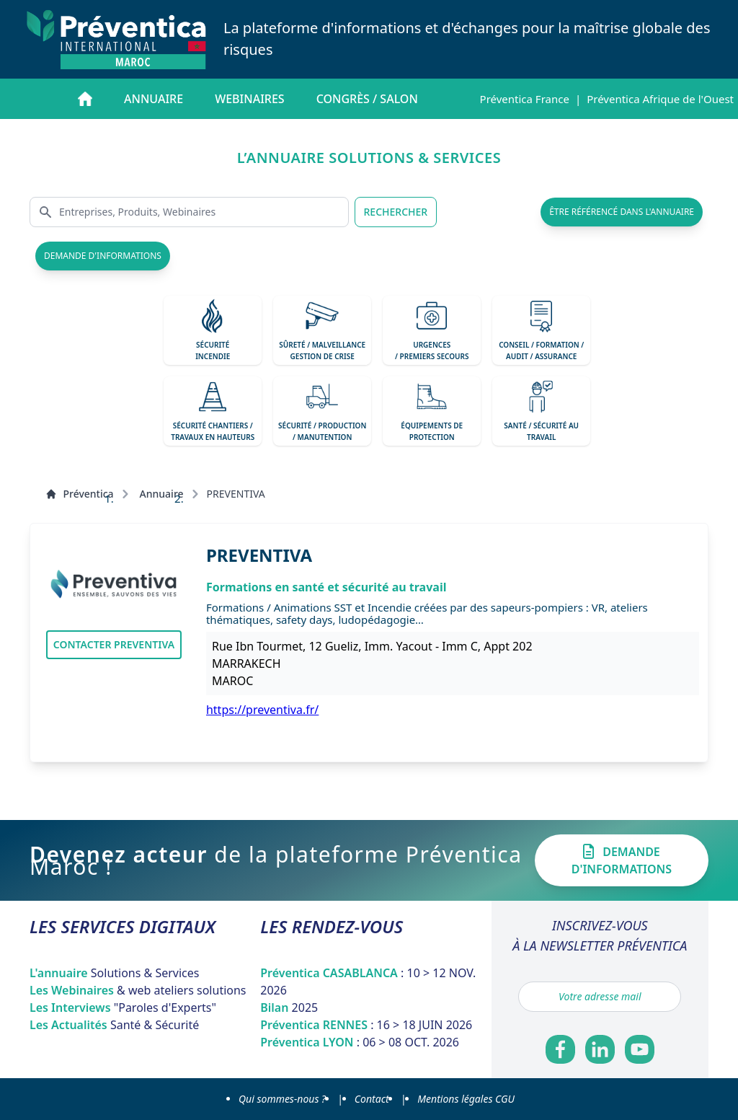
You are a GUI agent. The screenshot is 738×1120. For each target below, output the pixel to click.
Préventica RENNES (366, 1025)
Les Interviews (123, 1007)
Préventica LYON (359, 1042)
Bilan (289, 1007)
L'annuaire (115, 973)
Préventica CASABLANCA (368, 981)
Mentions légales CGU (466, 1099)
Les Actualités (114, 1025)
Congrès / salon (367, 99)
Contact (372, 1099)
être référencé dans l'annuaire (621, 212)
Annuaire (153, 99)
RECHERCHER (396, 212)
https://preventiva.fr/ (262, 710)
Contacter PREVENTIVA (113, 644)
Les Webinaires (138, 990)
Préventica (79, 494)
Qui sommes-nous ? (282, 1099)
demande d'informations (102, 256)
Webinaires (249, 99)
